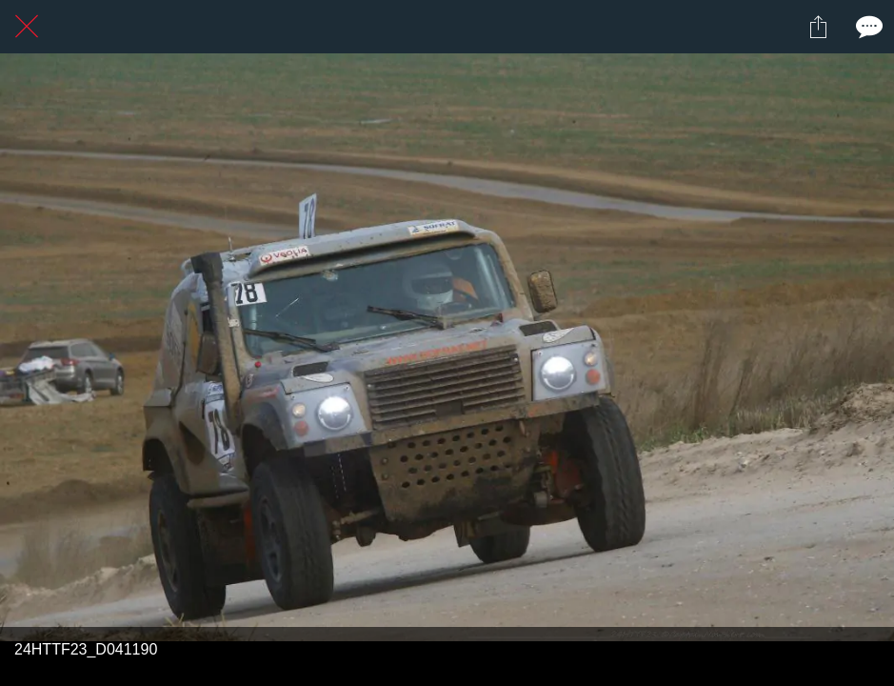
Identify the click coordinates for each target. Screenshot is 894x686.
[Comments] (867, 27)
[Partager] (818, 27)
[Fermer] (26, 26)
